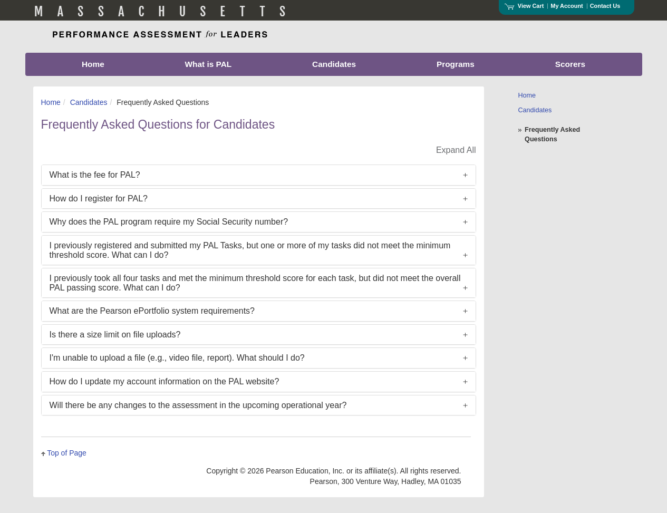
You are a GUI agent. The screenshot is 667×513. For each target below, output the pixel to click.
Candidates (89, 102)
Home (51, 102)
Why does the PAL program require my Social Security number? (169, 221)
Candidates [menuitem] (334, 64)
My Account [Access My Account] (566, 6)
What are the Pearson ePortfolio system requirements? (152, 310)
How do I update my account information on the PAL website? (164, 381)
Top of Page (66, 453)
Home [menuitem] (93, 64)
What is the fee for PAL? (95, 174)
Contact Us (605, 6)
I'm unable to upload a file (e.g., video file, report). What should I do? (177, 357)
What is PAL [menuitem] (208, 64)
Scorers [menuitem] (570, 64)
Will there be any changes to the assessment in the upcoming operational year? (198, 405)
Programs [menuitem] (456, 64)
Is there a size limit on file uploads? (115, 334)
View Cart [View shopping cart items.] (524, 6)
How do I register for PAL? (99, 198)
